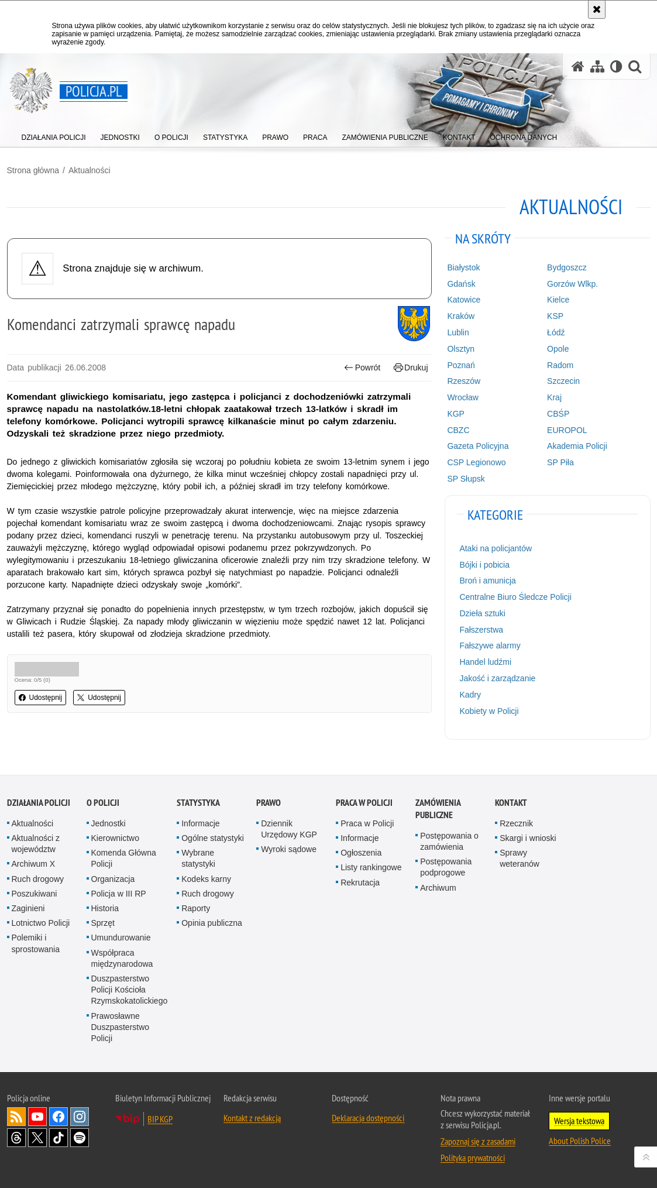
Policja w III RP (118, 893)
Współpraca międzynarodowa (122, 958)
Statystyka (198, 802)
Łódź (556, 332)
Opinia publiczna (211, 923)
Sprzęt (103, 923)
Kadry (470, 694)
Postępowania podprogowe (446, 867)
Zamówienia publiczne (437, 808)
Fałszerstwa (481, 629)
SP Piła (560, 462)
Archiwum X (34, 863)
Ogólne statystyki (212, 838)
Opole (558, 348)
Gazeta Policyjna (477, 446)
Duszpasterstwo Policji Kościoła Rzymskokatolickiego (129, 989)
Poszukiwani (34, 893)
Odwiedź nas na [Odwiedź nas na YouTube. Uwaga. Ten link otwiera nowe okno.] (37, 1116)
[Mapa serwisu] (597, 66)
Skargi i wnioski (528, 838)
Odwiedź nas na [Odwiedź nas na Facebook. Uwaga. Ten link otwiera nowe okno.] (58, 1116)
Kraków (460, 316)
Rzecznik (516, 823)
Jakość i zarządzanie (497, 678)
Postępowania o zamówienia (449, 841)
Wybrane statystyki (198, 858)
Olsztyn (460, 348)
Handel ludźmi (485, 662)
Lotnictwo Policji (41, 923)
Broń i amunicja (487, 580)
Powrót (362, 368)
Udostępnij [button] (41, 697)
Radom (560, 365)
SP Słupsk (465, 478)
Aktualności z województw (36, 843)
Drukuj (411, 368)
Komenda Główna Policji (123, 858)
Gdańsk (461, 284)
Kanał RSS (16, 1116)
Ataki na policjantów (495, 548)
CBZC (458, 430)
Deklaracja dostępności (368, 1118)
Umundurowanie (121, 937)
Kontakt (511, 802)
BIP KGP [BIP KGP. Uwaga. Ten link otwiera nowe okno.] (160, 1119)
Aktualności (89, 170)
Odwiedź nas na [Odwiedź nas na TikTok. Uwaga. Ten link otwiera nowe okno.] (58, 1137)
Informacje (200, 823)
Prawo (268, 802)
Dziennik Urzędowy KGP (289, 829)
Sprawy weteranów (519, 858)
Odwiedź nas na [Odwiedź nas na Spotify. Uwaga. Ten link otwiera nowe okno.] (79, 1137)
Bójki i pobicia (484, 564)
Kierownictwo (115, 838)
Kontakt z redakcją (252, 1118)
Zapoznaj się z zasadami (478, 1141)
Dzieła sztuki (482, 613)
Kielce (558, 299)
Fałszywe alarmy (489, 645)
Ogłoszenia (360, 852)
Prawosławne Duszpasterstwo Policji (120, 1027)
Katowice (463, 299)
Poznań (460, 365)
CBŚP (558, 413)
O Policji (103, 802)
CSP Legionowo (476, 462)
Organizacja (113, 879)
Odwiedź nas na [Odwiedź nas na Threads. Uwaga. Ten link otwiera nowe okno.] (16, 1137)
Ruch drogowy (38, 879)
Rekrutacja (360, 882)
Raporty (195, 908)
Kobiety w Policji (488, 711)
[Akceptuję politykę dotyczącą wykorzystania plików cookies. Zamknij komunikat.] (597, 9)
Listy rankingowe (370, 867)
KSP (555, 316)
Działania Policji (38, 802)
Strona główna (33, 170)
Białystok (463, 267)
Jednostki (108, 823)
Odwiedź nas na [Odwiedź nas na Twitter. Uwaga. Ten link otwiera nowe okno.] (37, 1137)
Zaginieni (28, 908)
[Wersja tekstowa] (616, 66)
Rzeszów (463, 381)
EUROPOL (567, 430)
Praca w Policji (364, 802)
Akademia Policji (577, 446)
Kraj (554, 397)
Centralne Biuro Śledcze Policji (515, 597)
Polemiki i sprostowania (36, 943)
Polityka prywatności (473, 1157)
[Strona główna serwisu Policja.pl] (578, 66)
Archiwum (438, 887)
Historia (105, 908)
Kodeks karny (206, 879)
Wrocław (462, 397)
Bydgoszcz (567, 267)
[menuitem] (54, 134)
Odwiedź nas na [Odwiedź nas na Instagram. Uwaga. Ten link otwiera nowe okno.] (79, 1116)
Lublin (458, 332)
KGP (456, 413)
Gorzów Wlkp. (572, 284)
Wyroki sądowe (289, 849)
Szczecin (563, 381)
